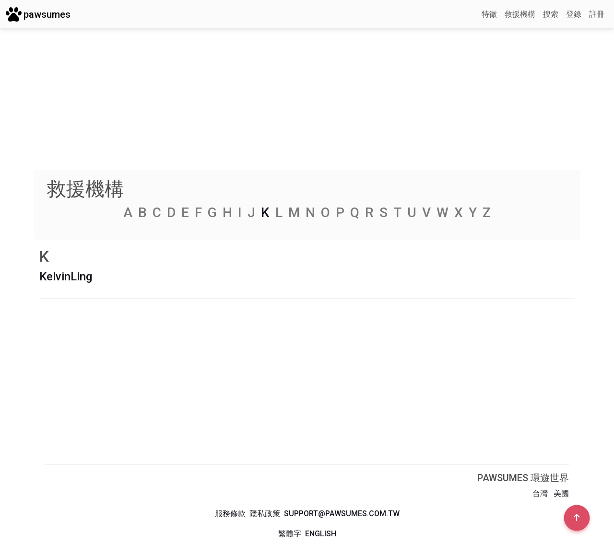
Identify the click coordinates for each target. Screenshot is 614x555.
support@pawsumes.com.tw (342, 513)
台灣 (540, 493)
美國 (561, 493)
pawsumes (38, 14)
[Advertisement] (307, 103)
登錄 (573, 14)
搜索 (550, 14)
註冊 (596, 14)
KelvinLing (65, 276)
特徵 (489, 14)
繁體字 (289, 533)
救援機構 (520, 14)
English (320, 533)
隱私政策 (264, 513)
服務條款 (230, 513)
